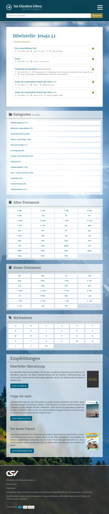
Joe (19, 246)
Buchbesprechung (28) (20, 134)
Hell (25, 507)
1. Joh (66, 301)
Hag (19, 256)
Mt (19, 276)
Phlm (43, 296)
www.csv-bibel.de (19, 386)
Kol (89, 286)
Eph (42, 286)
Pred (19, 236)
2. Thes (43, 291)
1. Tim (66, 291)
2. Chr (42, 225)
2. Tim (89, 291)
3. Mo (66, 210)
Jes (66, 236)
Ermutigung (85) (17, 150)
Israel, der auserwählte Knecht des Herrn (54, 83)
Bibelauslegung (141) (19, 123)
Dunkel (31, 507)
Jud (42, 306)
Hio (42, 231)
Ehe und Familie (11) (19, 145)
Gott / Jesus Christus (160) (22, 173)
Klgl (19, 241)
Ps (66, 231)
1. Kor (66, 281)
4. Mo (89, 210)
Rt (89, 215)
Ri (66, 215)
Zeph (89, 251)
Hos (89, 241)
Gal (19, 286)
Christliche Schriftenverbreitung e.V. (21, 480)
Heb (66, 296)
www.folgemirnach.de (21, 418)
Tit (19, 296)
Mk (43, 276)
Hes (42, 241)
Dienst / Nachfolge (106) (21, 139)
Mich (20, 251)
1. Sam (19, 221)
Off (66, 306)
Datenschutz (11, 484)
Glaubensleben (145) (19, 167)
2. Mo (42, 210)
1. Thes (19, 291)
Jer (89, 236)
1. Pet (19, 301)
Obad (66, 246)
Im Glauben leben (28, 7)
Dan (66, 241)
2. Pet (42, 301)
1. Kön (66, 221)
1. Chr (19, 225)
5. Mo (19, 215)
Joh (89, 276)
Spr (89, 231)
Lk (66, 276)
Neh (89, 225)
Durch (54, 60)
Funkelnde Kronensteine (54, 72)
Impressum (11, 488)
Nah (43, 251)
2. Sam (43, 221)
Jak (89, 296)
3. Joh (19, 306)
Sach (43, 256)
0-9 (46, 346)
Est (19, 231)
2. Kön (89, 221)
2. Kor (89, 281)
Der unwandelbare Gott (54, 49)
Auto (20, 507)
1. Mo (19, 210)
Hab (66, 251)
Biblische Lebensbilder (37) (22, 128)
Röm (43, 281)
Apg (19, 281)
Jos (42, 215)
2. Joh (89, 301)
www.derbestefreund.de (22, 451)
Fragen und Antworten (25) (22, 156)
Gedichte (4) (16, 162)
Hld (42, 236)
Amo (43, 246)
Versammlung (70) (18, 184)
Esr (66, 225)
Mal (66, 256)
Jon (89, 246)
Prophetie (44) (16, 178)
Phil (66, 286)
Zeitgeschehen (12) (19, 189)
